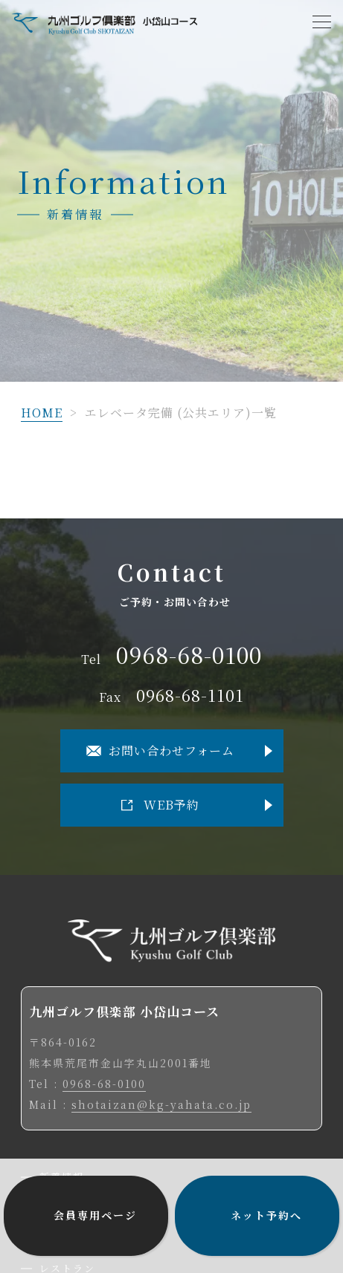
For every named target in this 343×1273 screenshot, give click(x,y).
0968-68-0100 (189, 655)
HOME (41, 412)
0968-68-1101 (190, 695)
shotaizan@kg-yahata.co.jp (161, 1104)
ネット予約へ (266, 1215)
